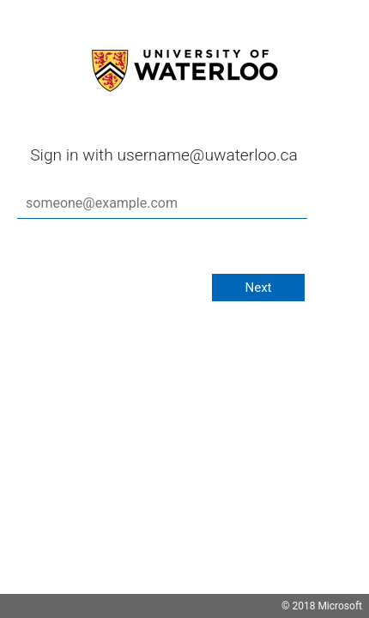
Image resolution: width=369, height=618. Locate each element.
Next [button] (258, 287)
